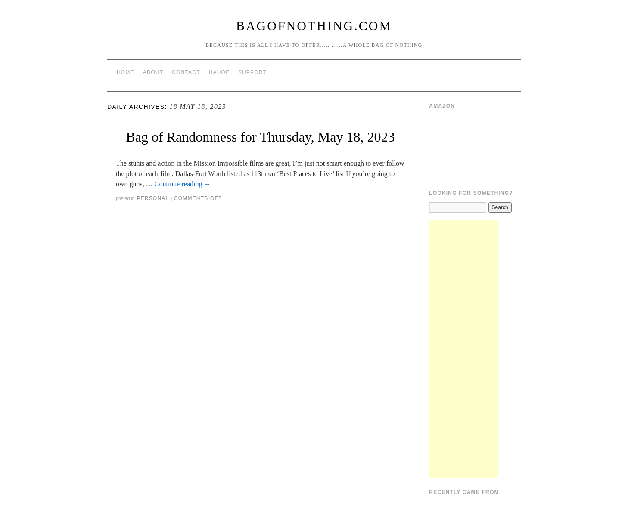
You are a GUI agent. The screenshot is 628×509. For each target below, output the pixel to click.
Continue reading (183, 184)
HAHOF (219, 72)
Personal (153, 198)
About (153, 72)
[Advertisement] (463, 349)
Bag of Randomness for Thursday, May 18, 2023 (260, 137)
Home (125, 72)
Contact (186, 72)
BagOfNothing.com (314, 26)
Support (252, 72)
